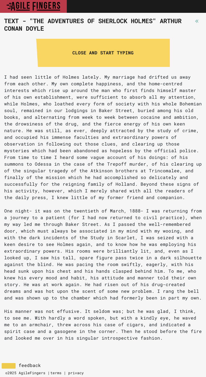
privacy (76, 373)
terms (56, 373)
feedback (30, 365)
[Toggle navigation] (195, 6)
